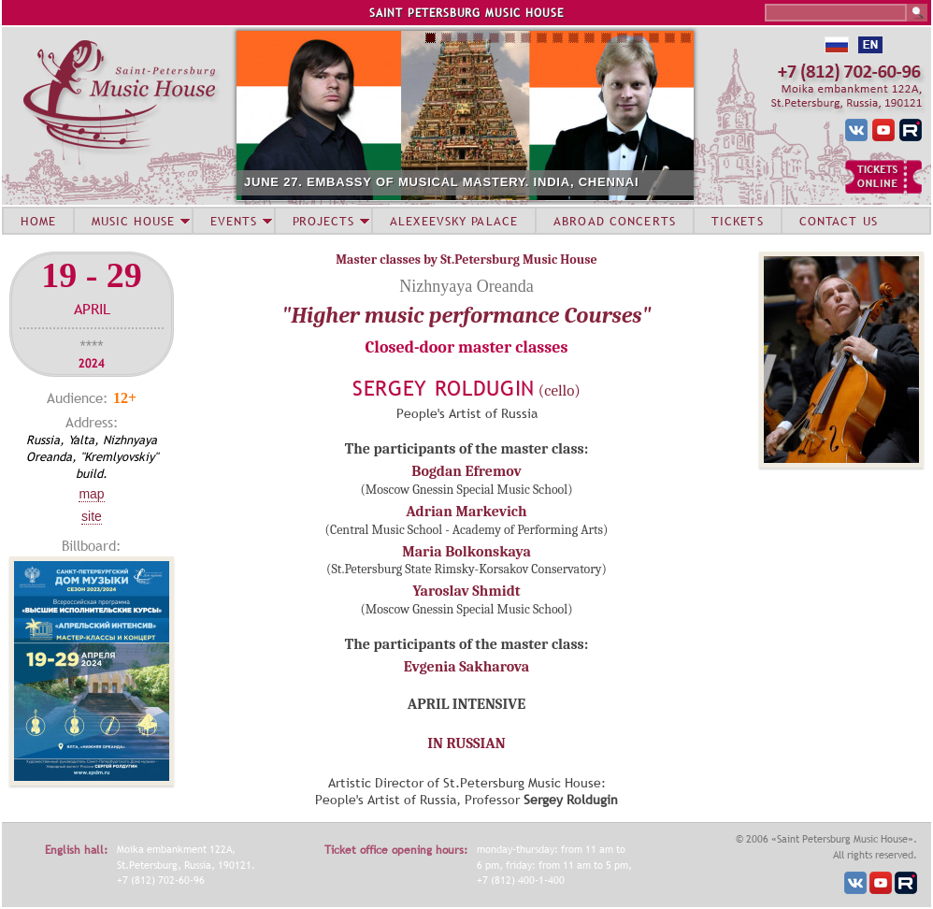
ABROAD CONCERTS (614, 220)
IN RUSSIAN (466, 743)
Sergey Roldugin (443, 388)
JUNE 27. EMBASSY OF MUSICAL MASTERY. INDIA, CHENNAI (441, 182)
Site (91, 516)
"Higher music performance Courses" (466, 315)
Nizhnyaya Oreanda (466, 286)
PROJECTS (324, 220)
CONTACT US (838, 220)
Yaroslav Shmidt (466, 591)
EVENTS (233, 220)
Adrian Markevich (466, 511)
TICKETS (737, 220)
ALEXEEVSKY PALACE (454, 220)
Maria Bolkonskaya (466, 551)
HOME (38, 220)
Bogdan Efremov (466, 471)
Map (91, 493)
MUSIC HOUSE (133, 220)
